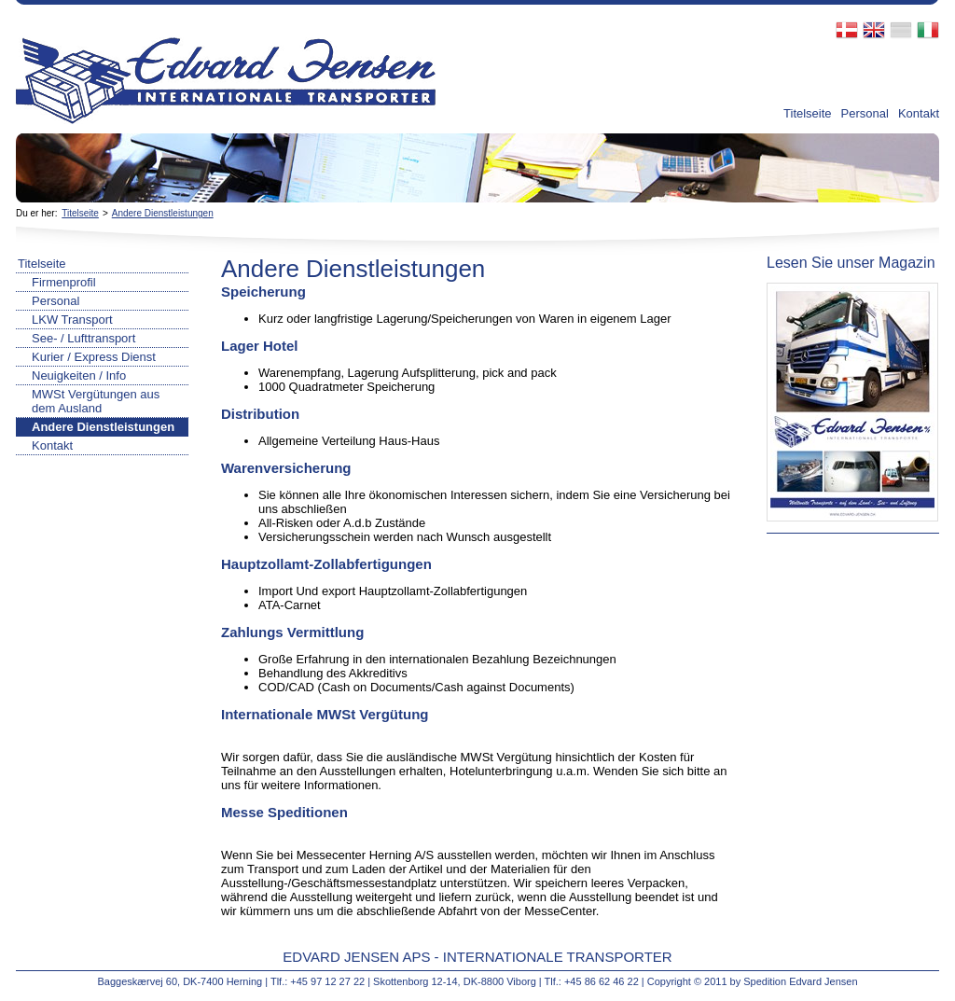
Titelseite (807, 113)
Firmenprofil (64, 282)
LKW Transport (72, 320)
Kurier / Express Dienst (94, 357)
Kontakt (918, 113)
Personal (865, 113)
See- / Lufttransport (83, 338)
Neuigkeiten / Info (79, 375)
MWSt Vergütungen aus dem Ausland (95, 401)
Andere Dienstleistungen (163, 213)
